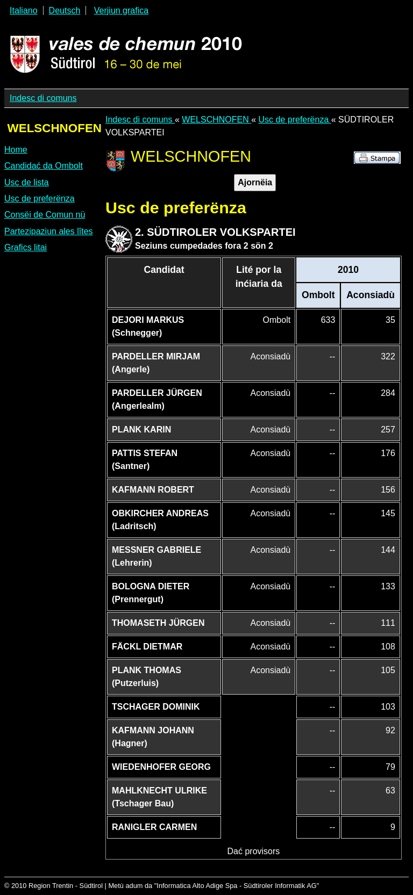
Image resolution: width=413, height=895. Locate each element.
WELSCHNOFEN (216, 119)
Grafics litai (25, 247)
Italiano (24, 10)
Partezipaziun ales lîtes (48, 231)
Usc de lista (26, 182)
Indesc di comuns (43, 98)
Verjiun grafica (121, 10)
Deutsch (65, 10)
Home (15, 149)
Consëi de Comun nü (44, 214)
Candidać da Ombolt (43, 165)
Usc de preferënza (39, 198)
